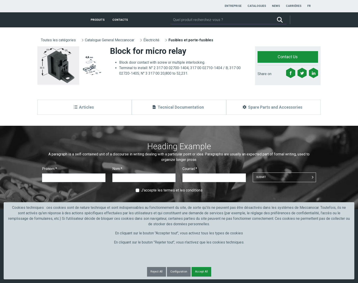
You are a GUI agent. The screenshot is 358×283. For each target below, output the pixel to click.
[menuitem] (233, 6)
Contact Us (288, 56)
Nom (117, 169)
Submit (261, 177)
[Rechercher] (221, 20)
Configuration (178, 271)
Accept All (201, 271)
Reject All (156, 271)
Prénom (49, 169)
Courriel (189, 169)
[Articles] (84, 107)
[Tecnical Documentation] (179, 107)
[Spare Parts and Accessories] (273, 107)
